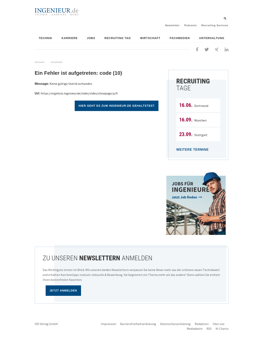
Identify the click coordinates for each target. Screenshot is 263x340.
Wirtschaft (150, 38)
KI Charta (222, 329)
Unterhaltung (211, 38)
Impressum (108, 324)
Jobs (91, 38)
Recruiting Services (214, 25)
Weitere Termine (192, 149)
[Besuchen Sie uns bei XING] (216, 48)
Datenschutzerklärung (175, 324)
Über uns (218, 324)
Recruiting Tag (118, 38)
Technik (45, 38)
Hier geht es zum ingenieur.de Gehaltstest (117, 105)
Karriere (70, 38)
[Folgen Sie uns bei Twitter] (207, 48)
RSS (209, 329)
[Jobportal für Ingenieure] (197, 203)
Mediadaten (195, 329)
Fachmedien (180, 38)
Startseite (39, 62)
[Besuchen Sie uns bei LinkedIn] (226, 48)
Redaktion (202, 324)
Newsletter (172, 25)
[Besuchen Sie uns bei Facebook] (197, 48)
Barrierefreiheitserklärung (138, 324)
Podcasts (190, 25)
